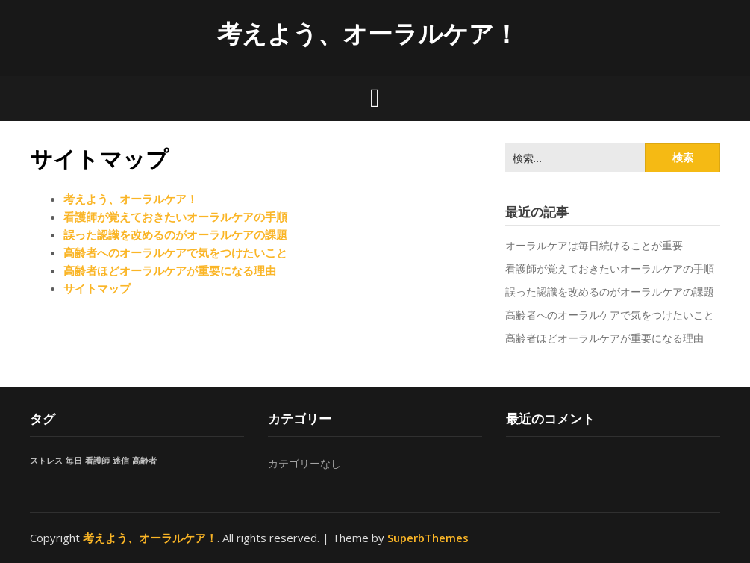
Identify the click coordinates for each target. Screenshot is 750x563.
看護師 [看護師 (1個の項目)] (97, 460)
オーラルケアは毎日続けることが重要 (594, 245)
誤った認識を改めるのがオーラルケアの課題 (175, 234)
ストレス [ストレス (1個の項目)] (46, 460)
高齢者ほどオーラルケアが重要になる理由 (169, 270)
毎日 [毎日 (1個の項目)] (74, 460)
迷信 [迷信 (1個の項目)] (121, 460)
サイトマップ (97, 288)
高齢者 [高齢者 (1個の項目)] (144, 460)
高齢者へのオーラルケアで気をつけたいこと (175, 252)
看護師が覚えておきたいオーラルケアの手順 (175, 216)
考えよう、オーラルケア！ (368, 33)
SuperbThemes (428, 537)
